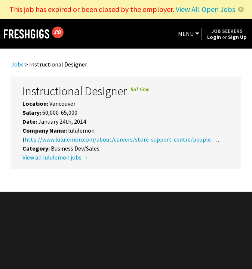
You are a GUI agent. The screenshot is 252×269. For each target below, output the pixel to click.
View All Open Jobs (205, 9)
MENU (186, 33)
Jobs (17, 64)
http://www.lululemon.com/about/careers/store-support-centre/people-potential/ (132, 139)
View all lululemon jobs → (55, 157)
